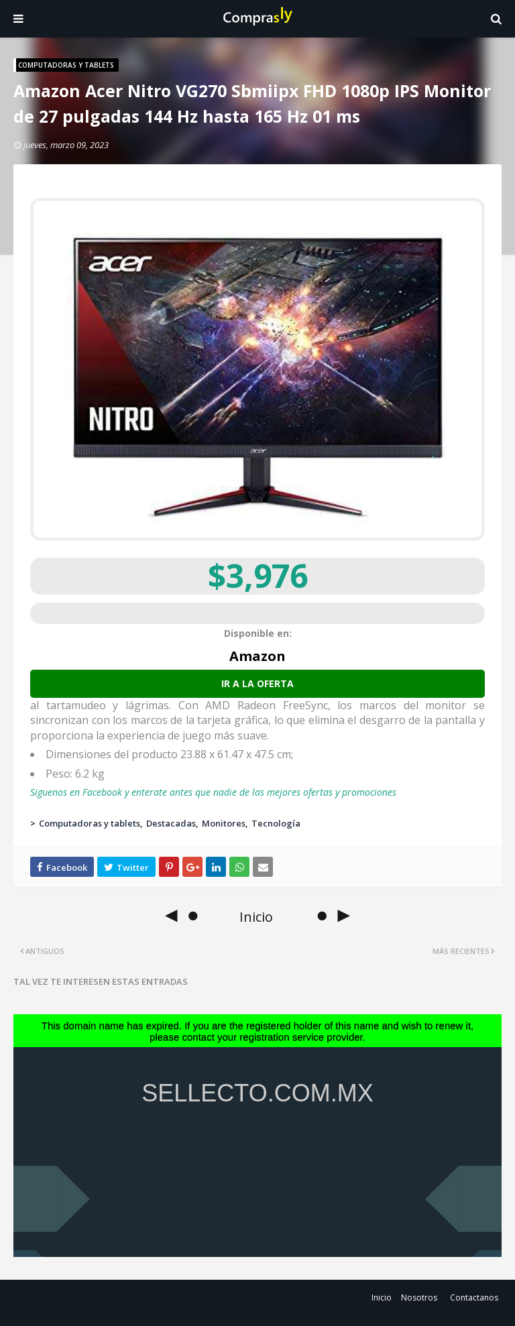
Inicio (381, 1297)
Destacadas (171, 823)
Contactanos (474, 1297)
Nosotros (419, 1297)
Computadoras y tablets (89, 823)
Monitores (223, 823)
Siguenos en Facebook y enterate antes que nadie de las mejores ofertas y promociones (213, 792)
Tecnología (275, 823)
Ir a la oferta (257, 683)
